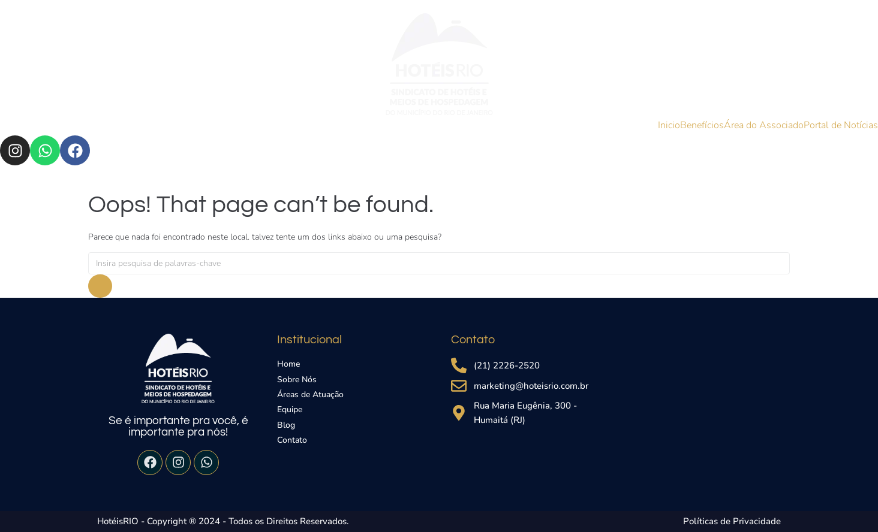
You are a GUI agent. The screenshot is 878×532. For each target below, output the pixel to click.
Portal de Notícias (841, 125)
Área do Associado (764, 125)
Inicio (669, 125)
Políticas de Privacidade (732, 521)
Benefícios (702, 125)
